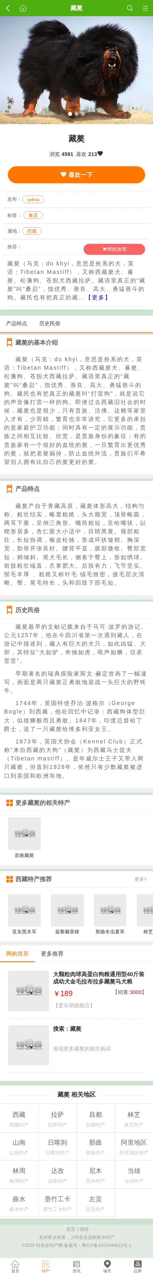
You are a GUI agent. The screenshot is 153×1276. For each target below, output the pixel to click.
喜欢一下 (76, 174)
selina (33, 199)
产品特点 (16, 323)
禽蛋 (33, 215)
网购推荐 (114, 249)
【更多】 (98, 297)
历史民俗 (49, 323)
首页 (70, 1229)
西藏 (32, 231)
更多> (140, 879)
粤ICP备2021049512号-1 (107, 1245)
